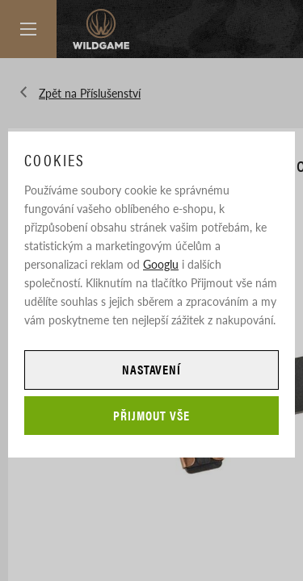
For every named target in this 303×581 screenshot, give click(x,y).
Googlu (161, 264)
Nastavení (152, 369)
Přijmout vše (151, 415)
